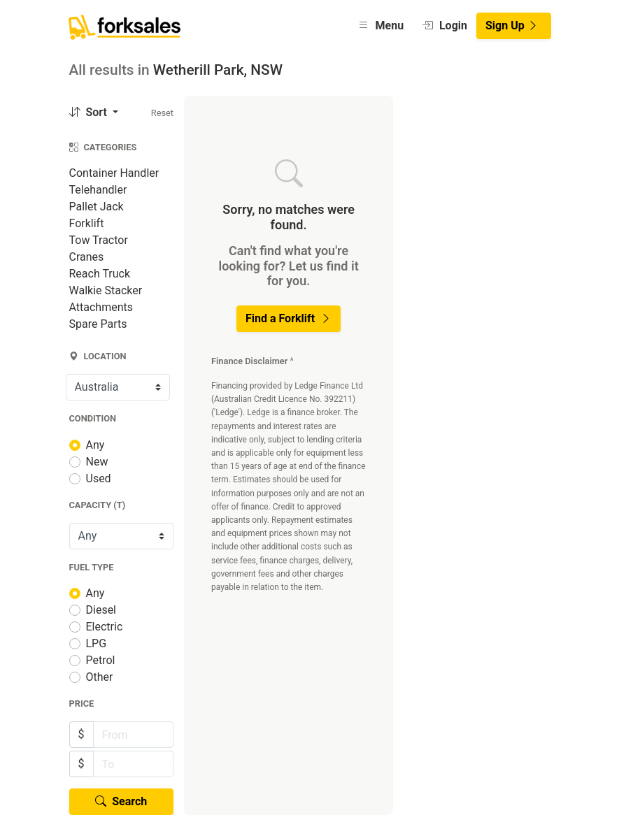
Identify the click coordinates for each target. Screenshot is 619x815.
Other (99, 677)
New (97, 461)
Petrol (100, 660)
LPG (96, 643)
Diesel (101, 609)
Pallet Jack (96, 206)
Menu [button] (381, 25)
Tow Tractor (98, 240)
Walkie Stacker (106, 290)
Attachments (101, 307)
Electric (104, 626)
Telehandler (98, 189)
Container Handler (114, 173)
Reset (162, 113)
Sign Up (512, 25)
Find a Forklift (289, 318)
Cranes (86, 257)
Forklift (86, 223)
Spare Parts (98, 324)
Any (95, 445)
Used (98, 478)
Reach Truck (100, 273)
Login (444, 25)
